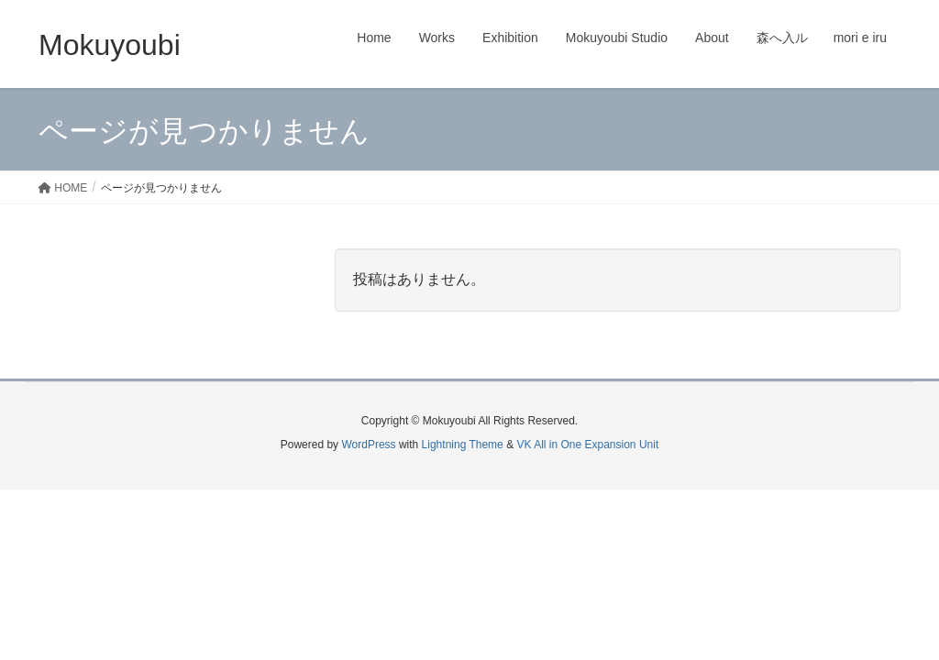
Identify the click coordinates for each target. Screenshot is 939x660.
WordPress (368, 444)
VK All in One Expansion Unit (587, 444)
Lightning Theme (462, 444)
